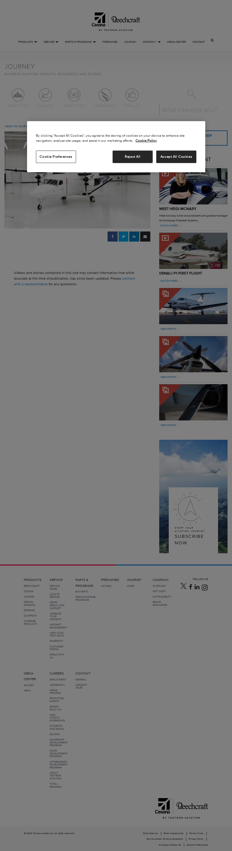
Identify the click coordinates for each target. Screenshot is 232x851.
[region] (116, 146)
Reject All (133, 156)
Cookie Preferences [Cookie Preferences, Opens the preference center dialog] (56, 156)
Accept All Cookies (176, 156)
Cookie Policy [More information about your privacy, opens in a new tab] (146, 140)
